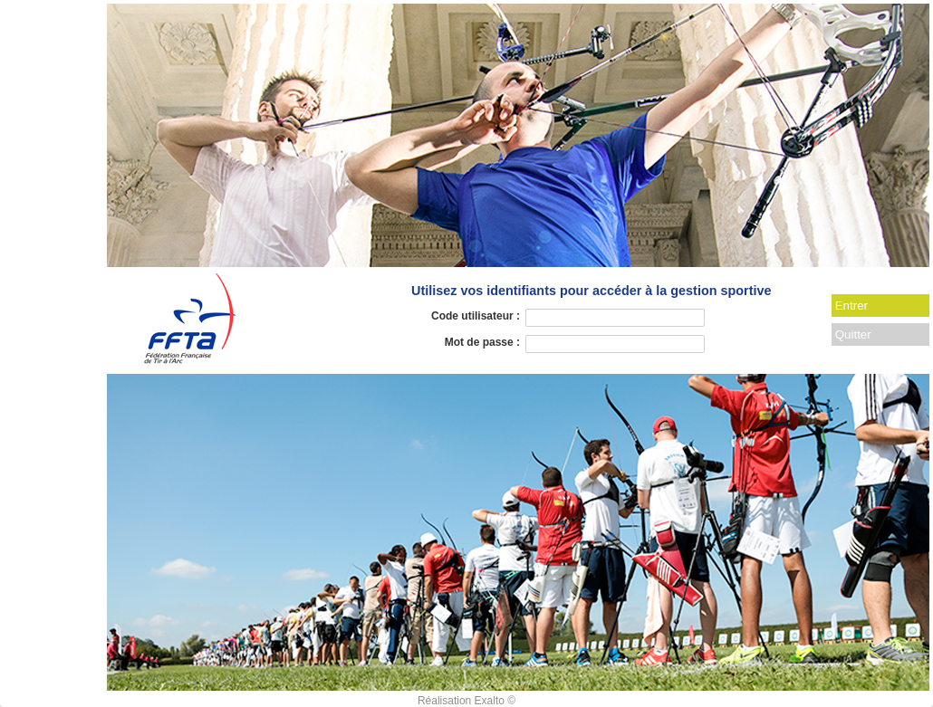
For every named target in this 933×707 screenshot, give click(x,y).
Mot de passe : (482, 342)
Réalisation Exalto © (466, 700)
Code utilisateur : (475, 316)
